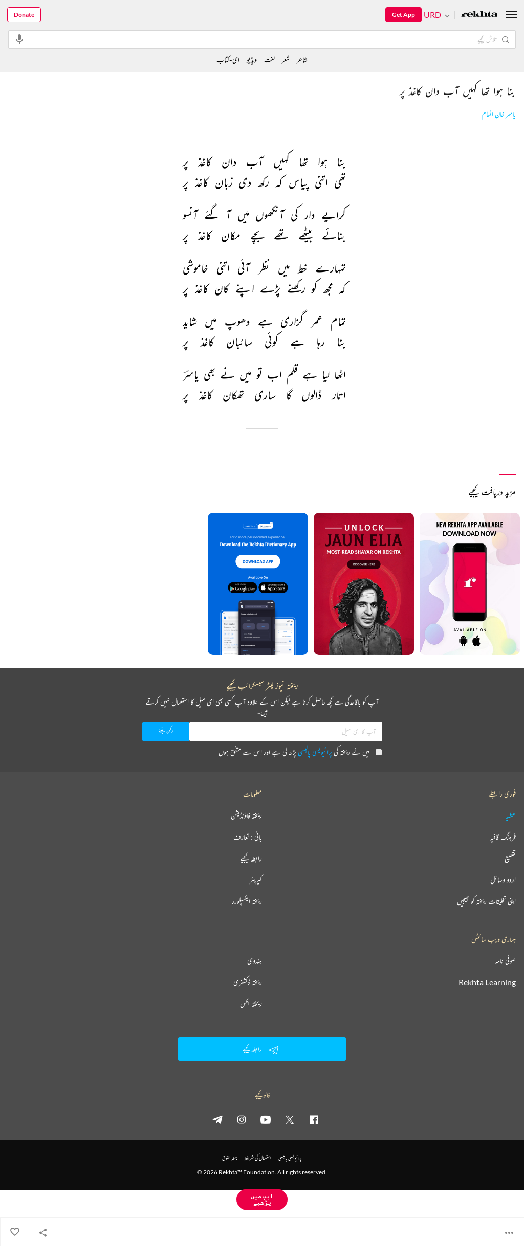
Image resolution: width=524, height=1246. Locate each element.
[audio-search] (19, 39)
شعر (286, 59)
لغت (269, 59)
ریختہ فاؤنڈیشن (246, 815)
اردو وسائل (503, 880)
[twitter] (289, 1119)
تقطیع (510, 858)
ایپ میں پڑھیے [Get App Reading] (262, 1199)
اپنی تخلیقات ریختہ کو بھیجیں (486, 901)
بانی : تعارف (247, 837)
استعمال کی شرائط (258, 1157)
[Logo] (479, 15)
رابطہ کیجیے (251, 858)
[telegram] (217, 1119)
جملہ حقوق (229, 1157)
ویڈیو (252, 59)
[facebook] (313, 1119)
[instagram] (241, 1119)
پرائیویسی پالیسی (315, 752)
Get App (403, 14)
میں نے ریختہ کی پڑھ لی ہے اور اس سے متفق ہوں (300, 752)
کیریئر (256, 880)
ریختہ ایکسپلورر (247, 901)
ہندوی (254, 961)
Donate (24, 14)
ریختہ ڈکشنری (247, 982)
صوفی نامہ (505, 961)
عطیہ (511, 815)
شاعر (302, 59)
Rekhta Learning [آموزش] (487, 982)
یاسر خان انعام (499, 114)
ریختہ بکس (251, 1004)
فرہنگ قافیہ (503, 837)
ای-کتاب (227, 59)
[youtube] (265, 1119)
